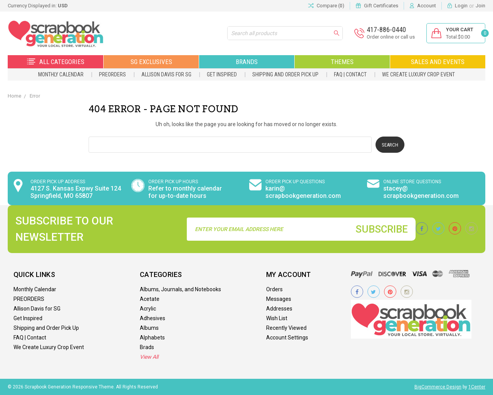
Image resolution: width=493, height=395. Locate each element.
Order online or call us (391, 37)
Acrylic (148, 309)
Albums (149, 328)
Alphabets (152, 337)
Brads (147, 347)
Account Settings (287, 337)
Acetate (149, 299)
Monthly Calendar (61, 74)
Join (480, 5)
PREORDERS (112, 74)
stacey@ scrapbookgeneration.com (421, 192)
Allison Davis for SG (166, 74)
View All (149, 357)
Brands (247, 62)
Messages (278, 299)
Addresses (279, 309)
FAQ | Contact (350, 74)
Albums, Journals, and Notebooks (180, 289)
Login (461, 5)
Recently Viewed (286, 328)
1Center (476, 387)
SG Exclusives (151, 62)
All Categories (55, 62)
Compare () (326, 5)
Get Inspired (222, 74)
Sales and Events (437, 62)
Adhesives (152, 318)
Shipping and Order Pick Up (285, 74)
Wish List (276, 318)
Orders (274, 289)
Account (426, 5)
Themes (342, 62)
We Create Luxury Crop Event (418, 74)
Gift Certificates (381, 5)
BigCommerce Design (437, 387)
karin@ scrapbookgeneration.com (303, 192)
